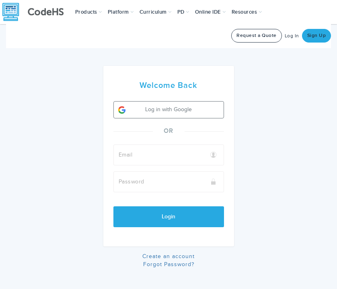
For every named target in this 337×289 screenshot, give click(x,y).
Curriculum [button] (156, 12)
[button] (88, 12)
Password (131, 181)
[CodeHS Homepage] (36, 12)
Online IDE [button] (210, 12)
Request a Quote (256, 36)
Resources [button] (247, 12)
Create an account (168, 256)
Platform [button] (121, 12)
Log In (292, 36)
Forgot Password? (168, 264)
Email (126, 154)
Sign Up (316, 36)
